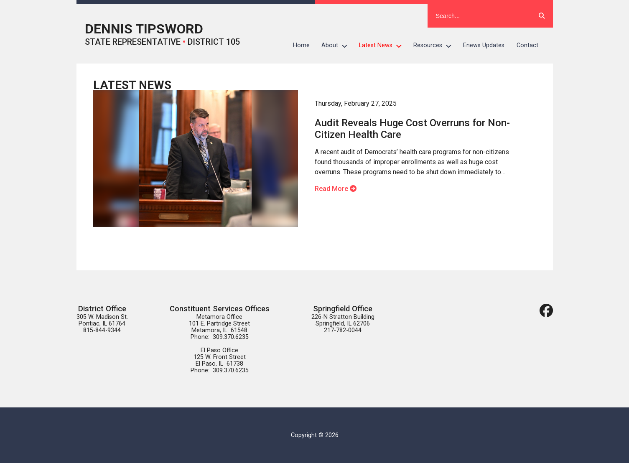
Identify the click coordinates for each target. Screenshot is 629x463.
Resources (435, 45)
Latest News (383, 45)
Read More (336, 189)
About (337, 45)
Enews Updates (483, 45)
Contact (527, 45)
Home (301, 45)
